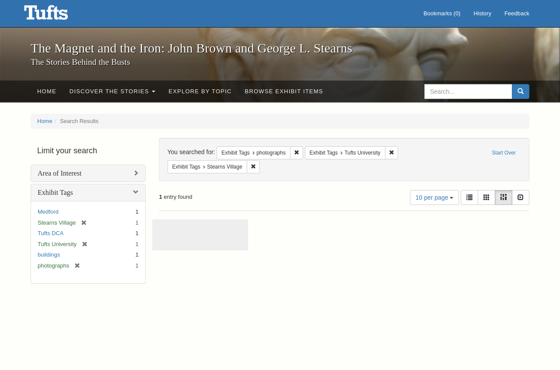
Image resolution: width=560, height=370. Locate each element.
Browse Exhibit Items (284, 91)
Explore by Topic (199, 91)
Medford (48, 211)
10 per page (435, 197)
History (482, 13)
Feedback (516, 13)
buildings (49, 254)
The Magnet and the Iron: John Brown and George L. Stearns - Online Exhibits (57, 15)
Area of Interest (59, 173)
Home (46, 91)
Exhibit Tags (55, 192)
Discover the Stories (113, 91)
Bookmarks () (442, 13)
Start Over (504, 153)
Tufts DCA (50, 233)
